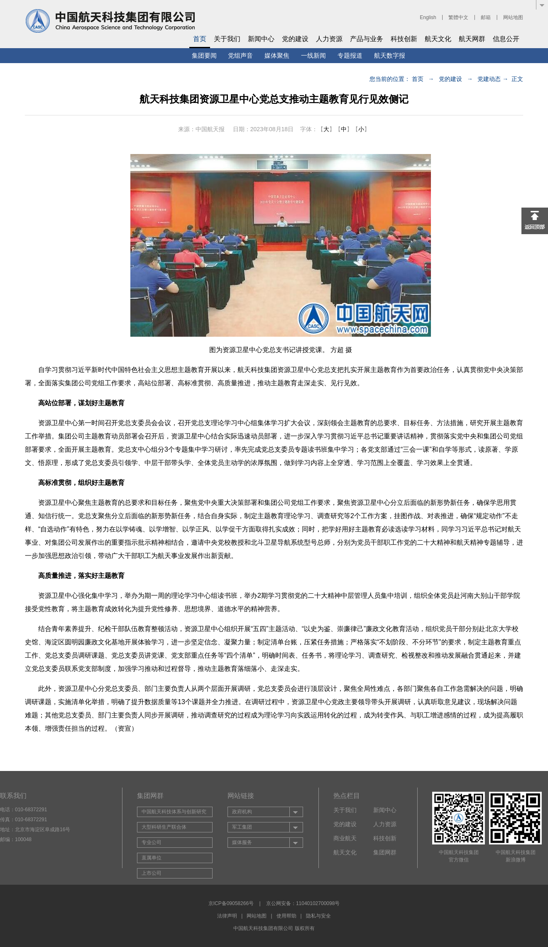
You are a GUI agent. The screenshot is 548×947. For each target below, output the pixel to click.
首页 (199, 38)
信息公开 (506, 38)
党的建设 (295, 38)
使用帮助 (286, 916)
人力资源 (329, 38)
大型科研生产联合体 (164, 827)
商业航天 (345, 838)
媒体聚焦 (276, 55)
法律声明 (227, 916)
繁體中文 (458, 17)
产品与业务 (366, 38)
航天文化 (438, 38)
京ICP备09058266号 (231, 903)
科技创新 (404, 38)
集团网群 (384, 852)
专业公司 (151, 842)
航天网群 (472, 38)
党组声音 (240, 55)
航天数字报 (389, 55)
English (428, 17)
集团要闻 (204, 55)
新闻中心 (261, 38)
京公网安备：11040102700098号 (303, 903)
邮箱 (486, 17)
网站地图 (513, 17)
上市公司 (151, 873)
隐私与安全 (318, 916)
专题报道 (350, 55)
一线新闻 (313, 55)
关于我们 (227, 38)
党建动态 (489, 79)
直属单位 (151, 858)
